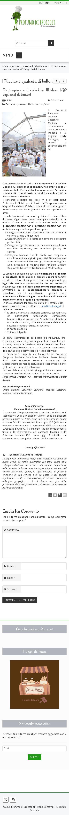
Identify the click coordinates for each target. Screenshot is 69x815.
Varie (47, 104)
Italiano (44, 3)
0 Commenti (57, 100)
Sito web (9, 589)
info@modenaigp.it (52, 306)
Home (5, 66)
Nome (9, 566)
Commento (11, 529)
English (58, 3)
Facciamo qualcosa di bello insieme (29, 66)
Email (9, 577)
